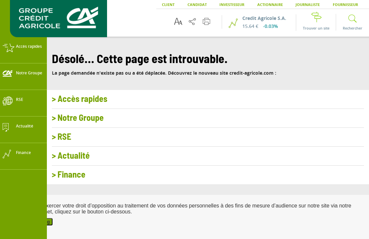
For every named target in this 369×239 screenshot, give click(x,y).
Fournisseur (345, 4)
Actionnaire (270, 4)
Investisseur (231, 4)
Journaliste (308, 4)
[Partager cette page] (192, 21)
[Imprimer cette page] (206, 21)
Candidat (197, 4)
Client (168, 4)
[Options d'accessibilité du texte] (178, 21)
